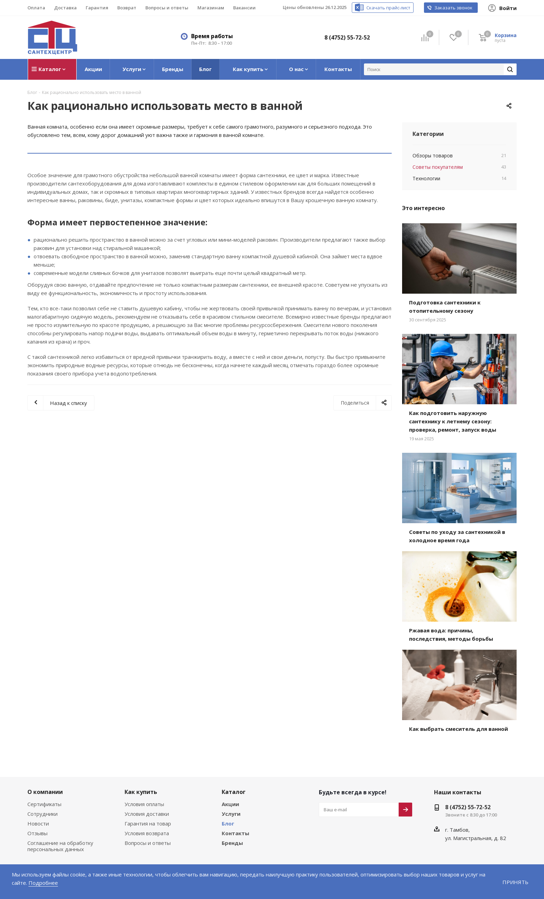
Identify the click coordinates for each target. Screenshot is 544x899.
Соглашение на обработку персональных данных (59, 845)
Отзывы (36, 832)
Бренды (232, 842)
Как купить (139, 790)
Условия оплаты (144, 803)
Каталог (232, 790)
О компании (43, 790)
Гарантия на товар (147, 822)
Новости (37, 822)
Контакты (234, 832)
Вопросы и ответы (146, 842)
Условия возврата (146, 832)
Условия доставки (146, 812)
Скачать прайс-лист (395, 7)
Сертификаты (44, 803)
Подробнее (25, 882)
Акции (230, 803)
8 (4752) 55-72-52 (349, 37)
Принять (515, 882)
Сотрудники (41, 812)
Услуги (230, 812)
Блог (228, 822)
